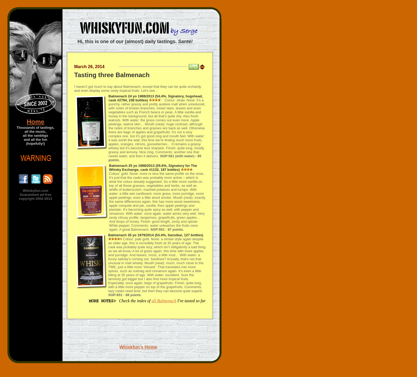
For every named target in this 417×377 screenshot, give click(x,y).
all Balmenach (164, 301)
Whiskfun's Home (138, 347)
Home (35, 121)
